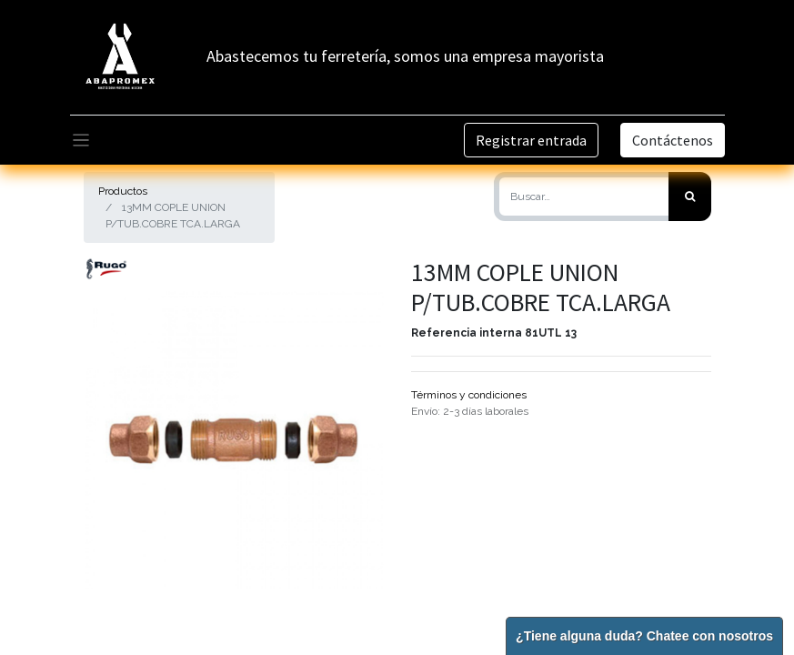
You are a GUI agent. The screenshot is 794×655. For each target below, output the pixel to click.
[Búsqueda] (689, 196)
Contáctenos (672, 140)
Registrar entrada (531, 140)
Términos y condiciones (469, 394)
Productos (122, 191)
